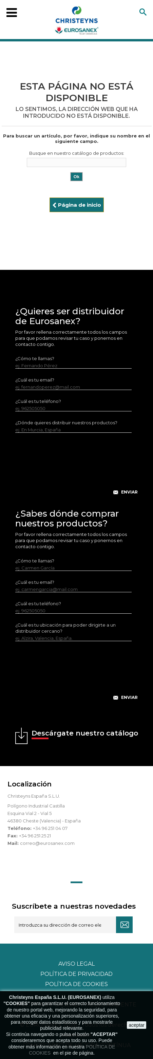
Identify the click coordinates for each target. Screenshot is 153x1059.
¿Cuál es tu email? (34, 380)
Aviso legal (76, 964)
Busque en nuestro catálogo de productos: (76, 153)
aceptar (137, 1025)
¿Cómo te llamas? (34, 358)
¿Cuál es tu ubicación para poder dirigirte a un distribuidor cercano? (65, 628)
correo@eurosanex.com (47, 843)
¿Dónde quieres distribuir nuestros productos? (66, 422)
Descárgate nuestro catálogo (85, 734)
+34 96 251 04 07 (50, 828)
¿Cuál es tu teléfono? (38, 401)
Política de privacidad (76, 974)
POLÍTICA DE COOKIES (76, 984)
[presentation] (76, 469)
